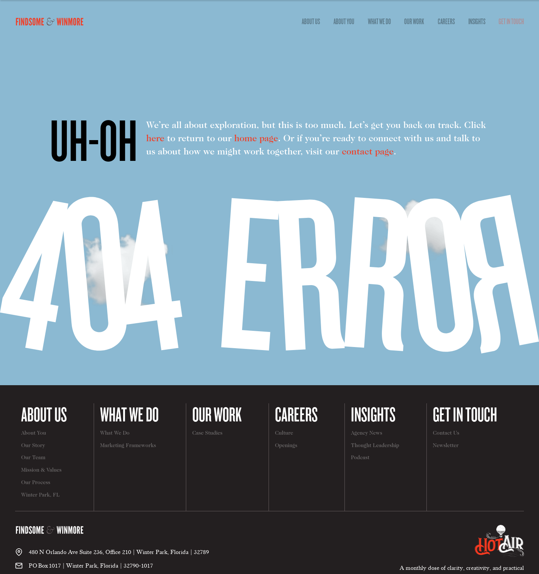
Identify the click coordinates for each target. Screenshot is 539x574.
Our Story (33, 446)
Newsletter (446, 446)
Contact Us (446, 433)
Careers (446, 21)
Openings (286, 446)
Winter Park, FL (40, 495)
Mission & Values (41, 470)
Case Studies (207, 433)
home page (256, 139)
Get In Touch (511, 21)
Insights (476, 21)
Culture (284, 433)
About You (344, 21)
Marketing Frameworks (128, 446)
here (155, 139)
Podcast (360, 458)
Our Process (35, 483)
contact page (368, 152)
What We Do (129, 413)
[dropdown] (311, 21)
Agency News (366, 433)
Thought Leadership (375, 446)
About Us (44, 413)
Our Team (33, 458)
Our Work (414, 21)
